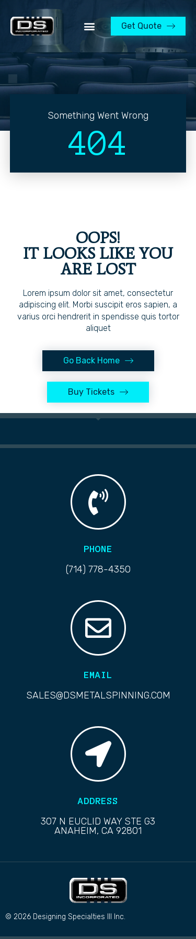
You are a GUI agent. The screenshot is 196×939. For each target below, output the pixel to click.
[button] (89, 26)
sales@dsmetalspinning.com (98, 695)
